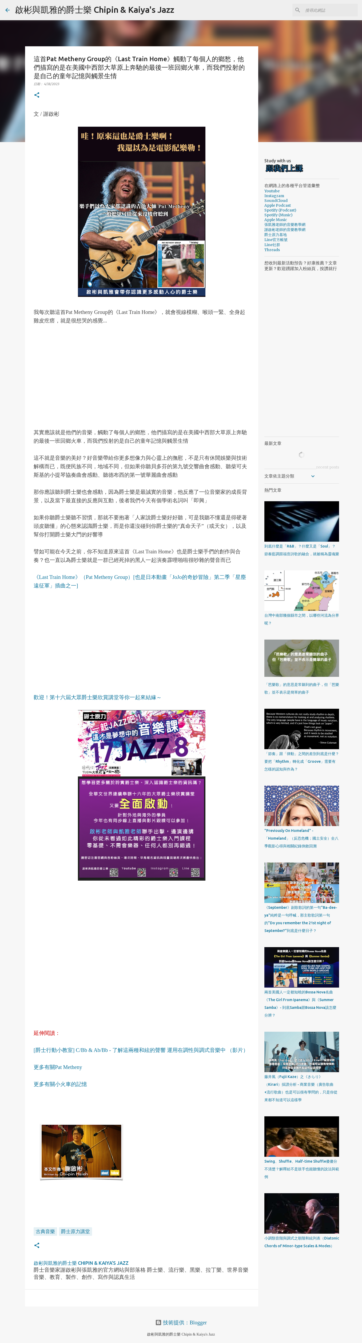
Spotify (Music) (278, 215)
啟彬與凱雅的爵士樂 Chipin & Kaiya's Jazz (94, 9)
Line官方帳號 (276, 239)
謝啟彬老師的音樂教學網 (284, 229)
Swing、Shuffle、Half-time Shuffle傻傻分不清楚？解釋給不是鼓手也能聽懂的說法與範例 (301, 1169)
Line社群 (272, 244)
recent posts (327, 467)
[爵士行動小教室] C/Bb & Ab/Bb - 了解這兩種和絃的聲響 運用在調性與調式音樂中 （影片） (141, 1050)
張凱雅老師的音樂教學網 (284, 224)
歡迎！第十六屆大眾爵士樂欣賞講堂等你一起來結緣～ (98, 697)
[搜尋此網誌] (330, 10)
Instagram (274, 195)
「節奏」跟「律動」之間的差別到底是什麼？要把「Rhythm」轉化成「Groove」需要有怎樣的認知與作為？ (301, 761)
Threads (272, 249)
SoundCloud (276, 200)
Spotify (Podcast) (280, 210)
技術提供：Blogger (181, 1322)
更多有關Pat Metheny (58, 1067)
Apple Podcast (277, 205)
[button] (37, 95)
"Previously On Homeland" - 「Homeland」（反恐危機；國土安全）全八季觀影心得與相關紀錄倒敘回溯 (301, 838)
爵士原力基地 (275, 234)
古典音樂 (45, 1231)
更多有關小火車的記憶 (60, 1084)
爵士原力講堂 (75, 1231)
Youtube (272, 191)
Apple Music (275, 219)
